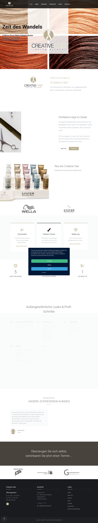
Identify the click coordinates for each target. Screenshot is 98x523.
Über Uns (70, 495)
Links (69, 500)
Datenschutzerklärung (74, 509)
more (49, 269)
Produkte (53, 4)
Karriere (70, 498)
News (37, 4)
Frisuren (44, 4)
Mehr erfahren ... (22, 246)
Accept (49, 261)
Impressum (71, 506)
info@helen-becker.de (45, 506)
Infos (60, 4)
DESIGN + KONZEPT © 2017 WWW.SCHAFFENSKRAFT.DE (49, 520)
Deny (49, 265)
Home (31, 4)
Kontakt (67, 4)
